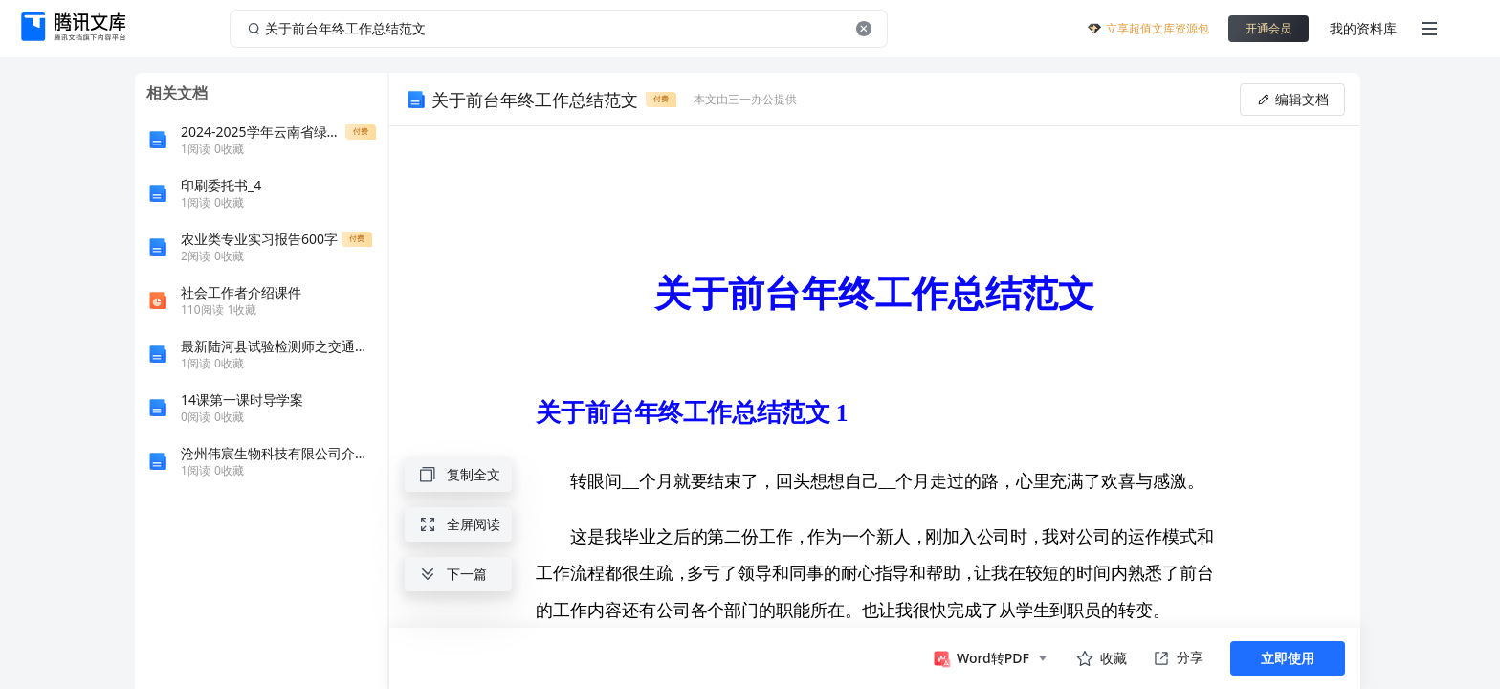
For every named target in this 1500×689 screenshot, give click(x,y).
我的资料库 (1363, 28)
